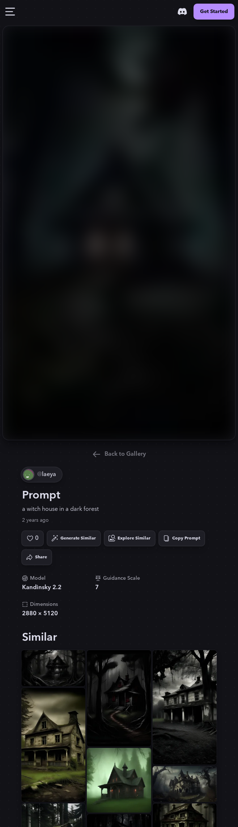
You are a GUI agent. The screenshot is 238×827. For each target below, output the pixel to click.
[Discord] (182, 11)
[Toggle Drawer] (10, 11)
